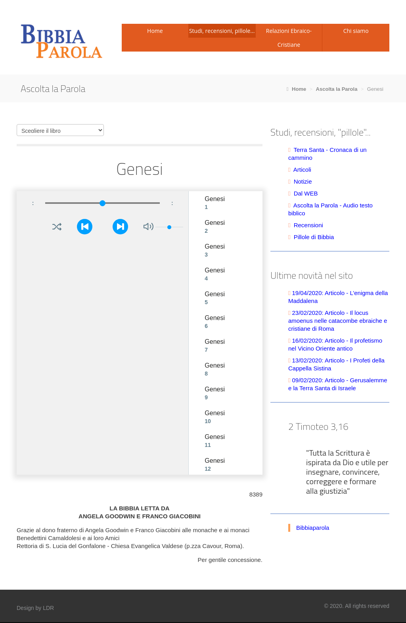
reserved (378, 606)
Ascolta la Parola (337, 89)
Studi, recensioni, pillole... (222, 31)
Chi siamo (356, 31)
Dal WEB (306, 193)
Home (155, 31)
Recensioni (308, 225)
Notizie (303, 181)
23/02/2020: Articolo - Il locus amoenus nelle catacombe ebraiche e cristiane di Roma (337, 320)
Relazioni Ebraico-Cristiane (289, 37)
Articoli (302, 169)
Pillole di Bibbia (314, 237)
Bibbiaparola (312, 527)
